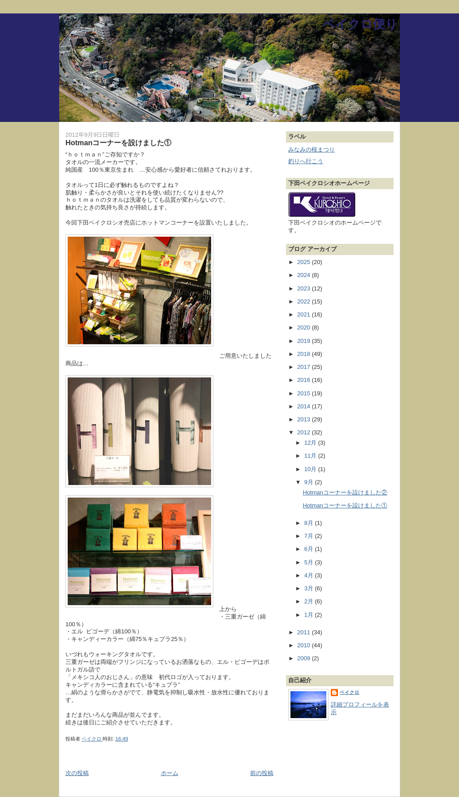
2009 (304, 658)
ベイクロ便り (360, 24)
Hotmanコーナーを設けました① (345, 505)
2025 (304, 262)
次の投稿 (77, 773)
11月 (311, 455)
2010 (304, 645)
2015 (304, 393)
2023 (304, 288)
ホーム (169, 773)
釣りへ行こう (305, 161)
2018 (304, 354)
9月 (309, 482)
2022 (304, 301)
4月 (309, 575)
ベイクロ (349, 692)
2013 (304, 419)
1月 (309, 614)
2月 (309, 601)
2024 (304, 275)
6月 (309, 549)
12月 (311, 442)
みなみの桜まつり (311, 149)
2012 (304, 432)
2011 (304, 632)
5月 (309, 562)
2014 (304, 406)
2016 (304, 380)
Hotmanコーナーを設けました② (345, 492)
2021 (304, 314)
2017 (304, 367)
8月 (309, 523)
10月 (311, 469)
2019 (304, 341)
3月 (309, 588)
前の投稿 (261, 773)
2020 (304, 327)
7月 (309, 536)
